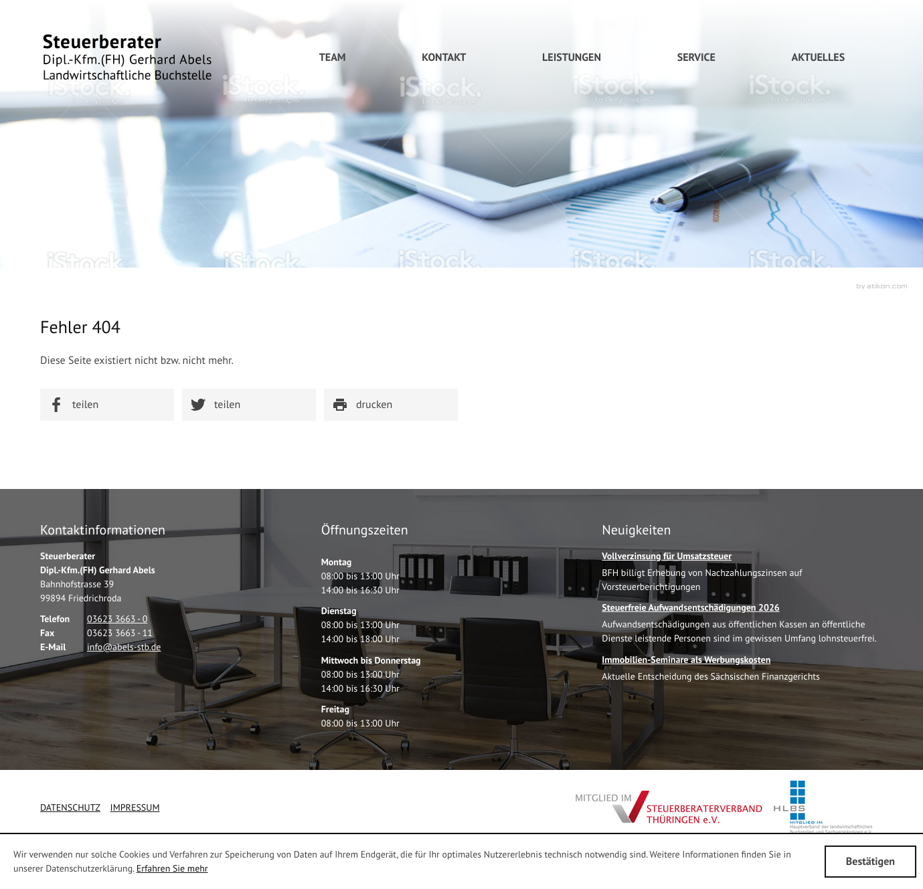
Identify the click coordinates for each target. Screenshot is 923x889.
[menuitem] (444, 57)
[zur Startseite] (127, 57)
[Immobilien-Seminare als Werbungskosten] (711, 672)
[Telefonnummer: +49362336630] (117, 619)
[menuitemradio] (333, 57)
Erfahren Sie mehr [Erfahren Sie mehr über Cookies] (172, 868)
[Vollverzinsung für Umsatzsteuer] (742, 575)
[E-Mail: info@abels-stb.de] (124, 647)
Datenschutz (70, 807)
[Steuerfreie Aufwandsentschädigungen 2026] (742, 627)
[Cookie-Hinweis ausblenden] (870, 862)
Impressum (135, 807)
